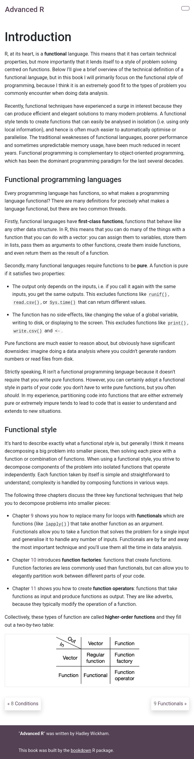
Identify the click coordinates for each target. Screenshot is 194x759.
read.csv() (26, 302)
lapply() (56, 524)
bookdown (81, 750)
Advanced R (24, 9)
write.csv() (28, 331)
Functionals (168, 704)
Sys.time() (63, 302)
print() (177, 323)
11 (33, 588)
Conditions (24, 704)
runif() (158, 294)
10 (33, 560)
